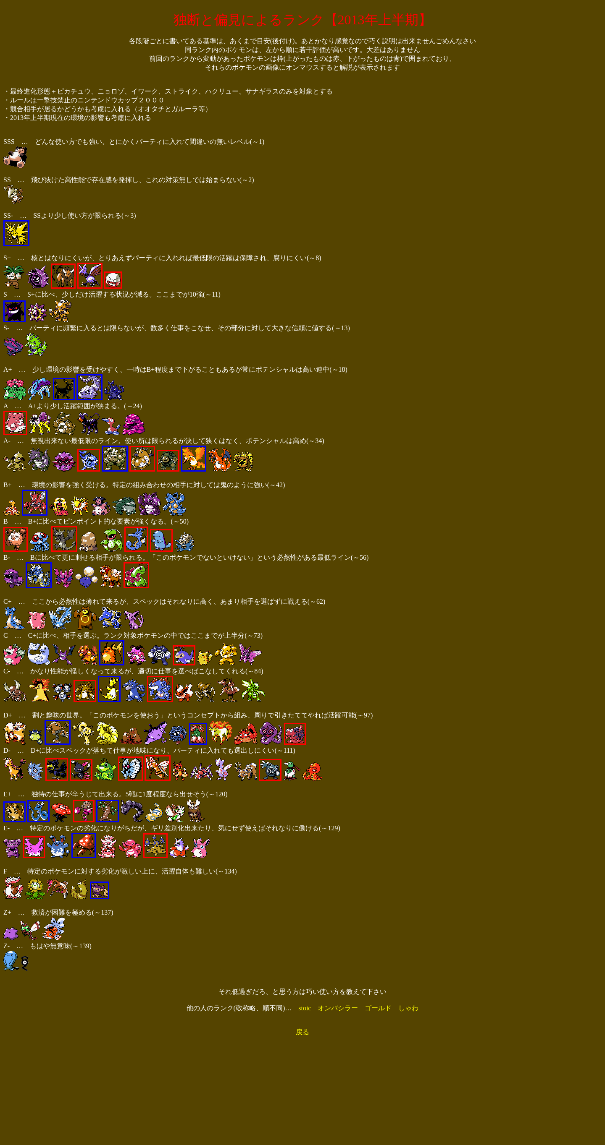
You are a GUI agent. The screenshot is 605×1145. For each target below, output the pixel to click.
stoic (304, 1008)
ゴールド (378, 1008)
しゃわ (408, 1008)
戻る (302, 1031)
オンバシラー (338, 1008)
